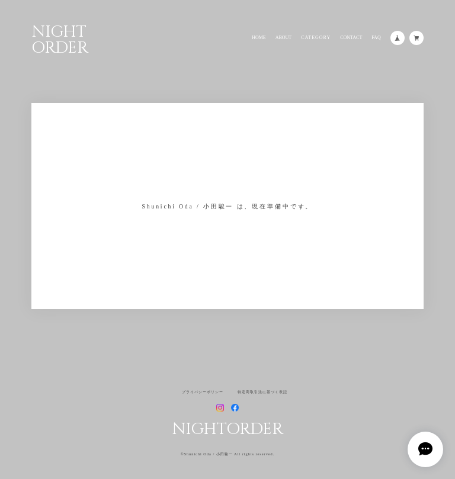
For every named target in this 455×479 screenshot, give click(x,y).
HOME (259, 38)
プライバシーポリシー (202, 392)
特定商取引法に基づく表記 (262, 392)
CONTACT (351, 38)
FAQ (375, 38)
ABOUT (283, 38)
